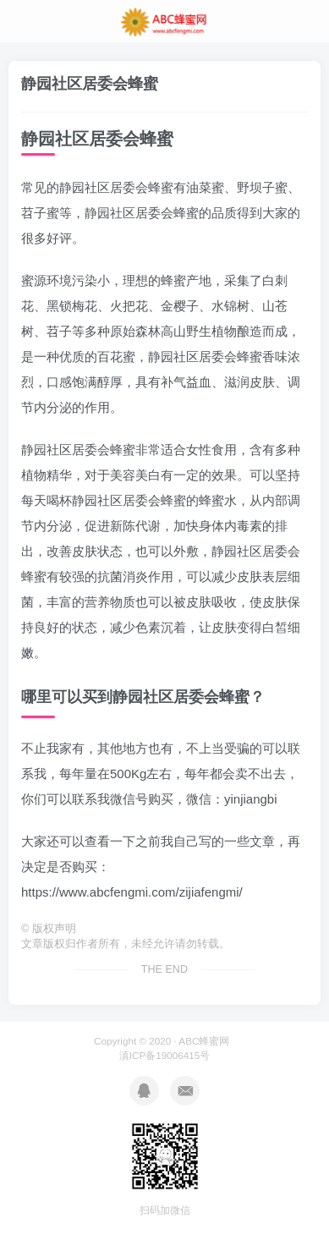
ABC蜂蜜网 (203, 1040)
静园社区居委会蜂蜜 (89, 83)
